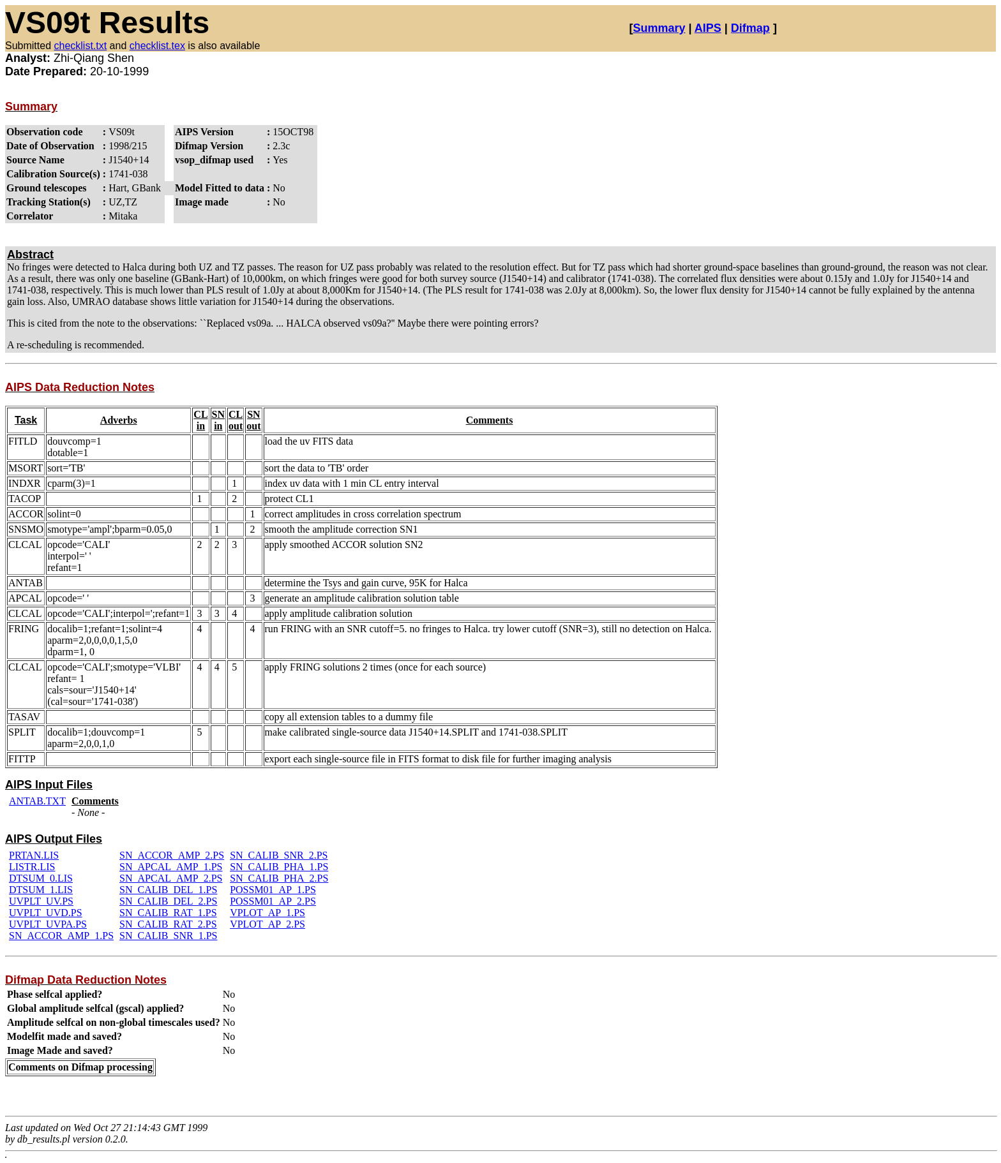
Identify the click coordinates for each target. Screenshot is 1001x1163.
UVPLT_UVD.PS (45, 912)
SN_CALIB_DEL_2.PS (168, 901)
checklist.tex (157, 45)
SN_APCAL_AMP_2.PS (170, 878)
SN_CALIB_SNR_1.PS (168, 935)
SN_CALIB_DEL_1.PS (168, 889)
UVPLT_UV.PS (41, 901)
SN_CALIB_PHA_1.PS (279, 866)
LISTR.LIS (32, 866)
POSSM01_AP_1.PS (273, 889)
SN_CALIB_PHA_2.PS (279, 878)
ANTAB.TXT (37, 801)
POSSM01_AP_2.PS (273, 901)
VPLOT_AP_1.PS (267, 912)
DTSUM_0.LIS (41, 878)
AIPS (708, 28)
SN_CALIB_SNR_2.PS (278, 855)
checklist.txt (80, 45)
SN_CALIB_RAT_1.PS (167, 912)
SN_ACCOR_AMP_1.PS (61, 935)
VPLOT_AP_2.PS (267, 924)
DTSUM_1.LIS (41, 889)
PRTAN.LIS (34, 855)
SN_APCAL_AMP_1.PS (170, 866)
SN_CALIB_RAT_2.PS (167, 924)
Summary (659, 28)
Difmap (750, 28)
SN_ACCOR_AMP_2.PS (171, 855)
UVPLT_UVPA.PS (48, 924)
